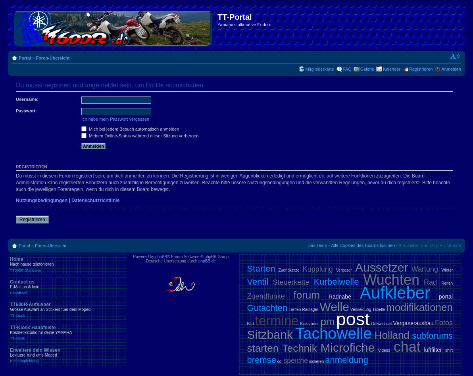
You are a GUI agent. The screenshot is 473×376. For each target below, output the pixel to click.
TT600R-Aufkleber (67, 310)
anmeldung (346, 360)
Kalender (391, 69)
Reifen (447, 283)
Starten (261, 269)
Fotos (444, 323)
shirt (449, 350)
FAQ (347, 69)
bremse (261, 360)
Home (67, 264)
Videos (384, 350)
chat (407, 347)
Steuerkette (291, 282)
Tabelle (378, 309)
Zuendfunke (266, 296)
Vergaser (344, 270)
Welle (334, 306)
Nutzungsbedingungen (41, 200)
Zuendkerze (289, 270)
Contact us (67, 287)
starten (263, 348)
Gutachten (267, 308)
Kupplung (318, 269)
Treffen (294, 309)
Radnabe (340, 296)
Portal (25, 58)
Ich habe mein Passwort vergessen (115, 119)
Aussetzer (381, 267)
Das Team (317, 245)
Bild (250, 324)
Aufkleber (395, 292)
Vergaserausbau (413, 323)
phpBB (161, 257)
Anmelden (451, 69)
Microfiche (347, 347)
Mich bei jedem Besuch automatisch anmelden (130, 129)
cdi (280, 361)
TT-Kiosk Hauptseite (67, 333)
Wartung (424, 269)
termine (277, 320)
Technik (299, 348)
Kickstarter (309, 324)
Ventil (258, 282)
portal (446, 296)
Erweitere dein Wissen (67, 355)
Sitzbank (270, 334)
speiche (295, 360)
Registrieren (421, 69)
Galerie (367, 69)
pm (327, 322)
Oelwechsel (381, 324)
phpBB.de (207, 261)
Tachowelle (333, 333)
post (353, 319)
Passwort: (26, 110)
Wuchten (391, 280)
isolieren (316, 361)
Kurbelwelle (336, 282)
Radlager (310, 309)
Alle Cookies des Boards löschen (363, 245)
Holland (392, 335)
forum (307, 295)
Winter (447, 270)
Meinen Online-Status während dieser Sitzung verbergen (139, 135)
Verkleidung (360, 309)
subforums (432, 336)
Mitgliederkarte (319, 69)
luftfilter (433, 350)
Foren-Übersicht (52, 58)
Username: (27, 99)
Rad (430, 282)
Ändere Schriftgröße (455, 56)
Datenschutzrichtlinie (95, 200)
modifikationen (419, 307)
